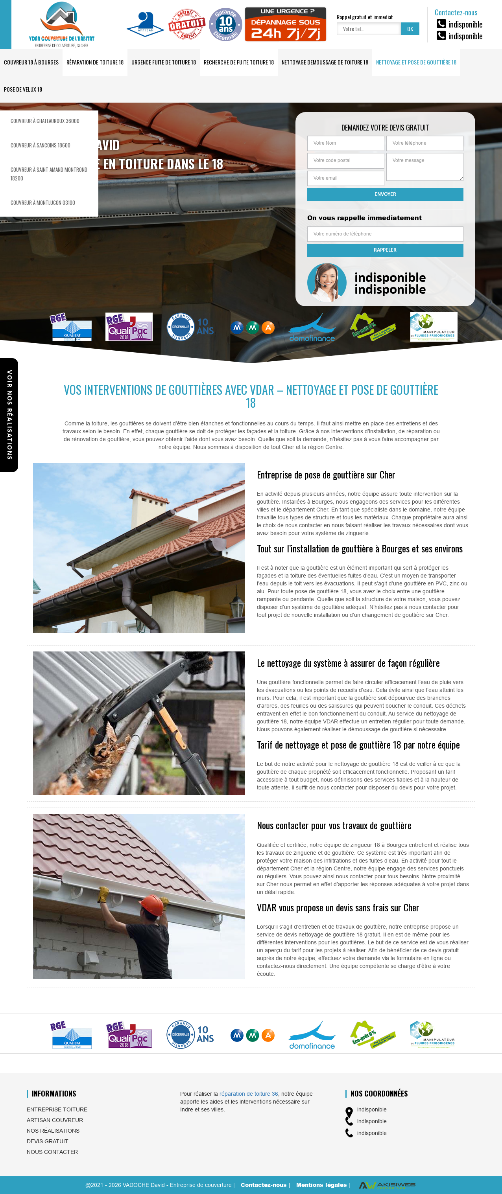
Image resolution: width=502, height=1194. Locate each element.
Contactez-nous (265, 1184)
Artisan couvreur (55, 1120)
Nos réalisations (53, 1131)
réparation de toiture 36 (249, 1094)
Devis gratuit (47, 1141)
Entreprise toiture (57, 1109)
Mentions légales (321, 1184)
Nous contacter (52, 1152)
